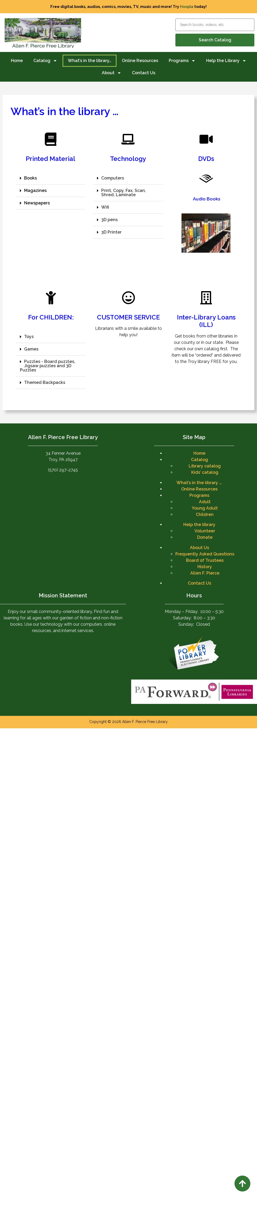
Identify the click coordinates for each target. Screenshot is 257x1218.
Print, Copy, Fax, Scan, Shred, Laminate (123, 192)
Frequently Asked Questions (204, 554)
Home (17, 60)
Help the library (199, 524)
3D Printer (111, 232)
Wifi (105, 207)
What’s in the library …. (199, 482)
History (204, 566)
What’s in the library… (89, 60)
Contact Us (143, 72)
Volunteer (204, 530)
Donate (204, 537)
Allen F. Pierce (204, 573)
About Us (199, 547)
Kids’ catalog (204, 472)
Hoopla (186, 6)
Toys (29, 336)
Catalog (45, 60)
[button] (50, 178)
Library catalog (205, 465)
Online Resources (140, 60)
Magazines (35, 190)
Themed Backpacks (44, 382)
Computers (112, 178)
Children (205, 514)
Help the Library (226, 60)
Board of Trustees (205, 560)
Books (30, 178)
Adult (205, 501)
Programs (182, 60)
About (111, 73)
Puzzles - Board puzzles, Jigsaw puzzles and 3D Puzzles (47, 366)
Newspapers (37, 202)
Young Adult (205, 508)
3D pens (109, 219)
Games (31, 349)
